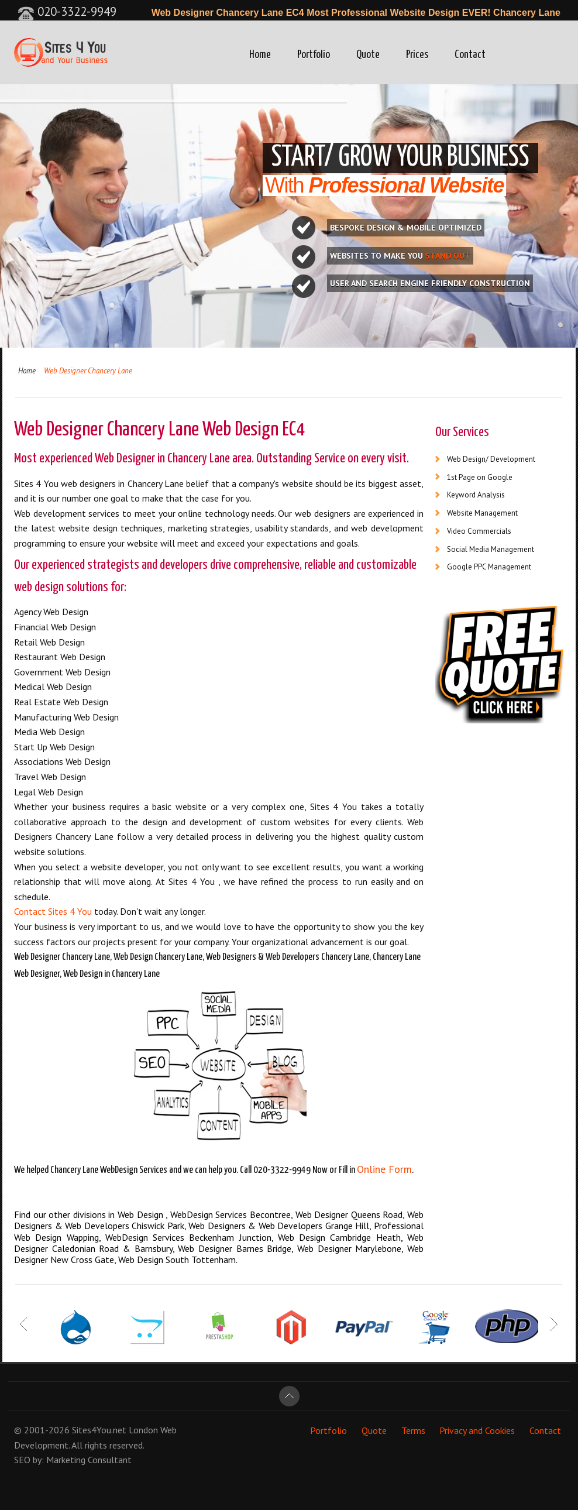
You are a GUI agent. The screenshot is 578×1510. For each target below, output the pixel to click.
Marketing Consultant (89, 1460)
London (143, 1430)
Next (553, 1323)
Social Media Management (490, 549)
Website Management (482, 513)
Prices (417, 54)
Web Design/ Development (491, 459)
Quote (368, 54)
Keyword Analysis (476, 495)
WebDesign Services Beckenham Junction (188, 1237)
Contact (470, 54)
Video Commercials (479, 531)
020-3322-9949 (67, 11)
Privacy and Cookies (477, 1430)
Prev (24, 1323)
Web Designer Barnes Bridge (234, 1248)
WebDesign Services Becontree (230, 1214)
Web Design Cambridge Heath (339, 1237)
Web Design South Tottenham (177, 1259)
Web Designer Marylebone (349, 1248)
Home (260, 54)
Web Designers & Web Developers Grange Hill (278, 1225)
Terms (413, 1430)
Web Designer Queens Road (349, 1214)
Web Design (142, 1214)
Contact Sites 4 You (53, 911)
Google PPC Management (489, 567)
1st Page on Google (479, 477)
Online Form (384, 1169)
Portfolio (313, 54)
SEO (22, 1460)
